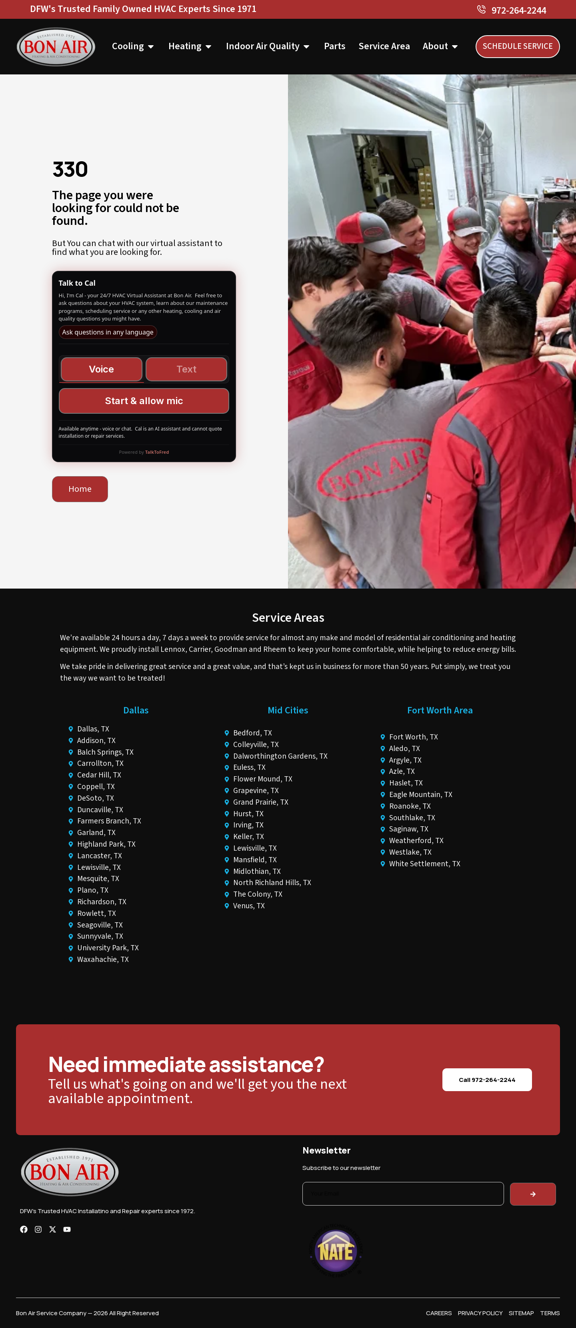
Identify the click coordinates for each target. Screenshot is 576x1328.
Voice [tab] (101, 369)
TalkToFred (157, 452)
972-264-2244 (519, 11)
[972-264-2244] (481, 9)
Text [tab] (186, 369)
